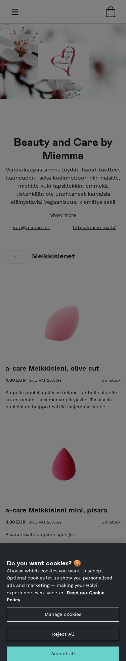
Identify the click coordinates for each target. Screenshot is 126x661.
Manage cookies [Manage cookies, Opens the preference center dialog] (63, 618)
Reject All (63, 638)
